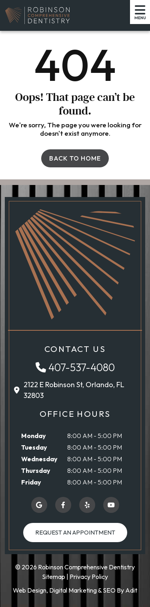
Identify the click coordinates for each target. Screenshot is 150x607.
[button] (37, 15)
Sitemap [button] (53, 577)
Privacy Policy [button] (89, 577)
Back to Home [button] (75, 158)
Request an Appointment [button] (75, 532)
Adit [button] (131, 590)
